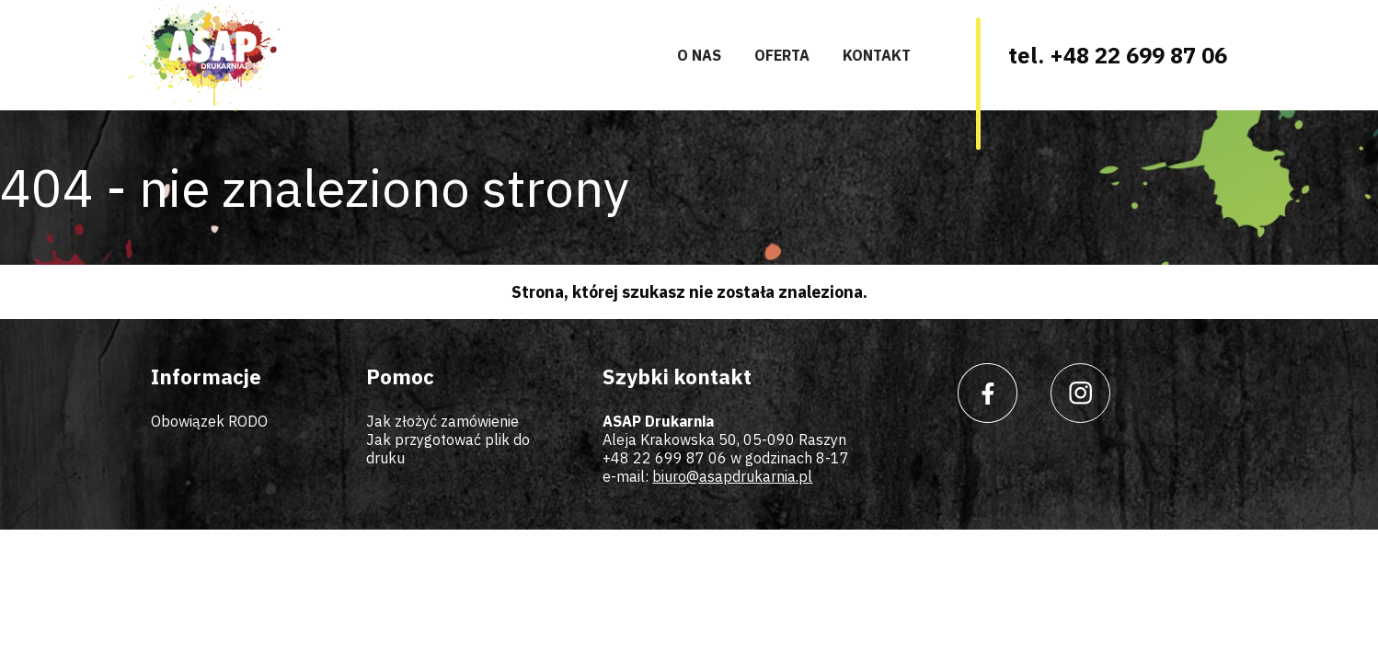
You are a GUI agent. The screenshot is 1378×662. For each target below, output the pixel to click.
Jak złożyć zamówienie (442, 421)
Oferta (782, 55)
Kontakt (877, 55)
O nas (699, 55)
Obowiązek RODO (209, 421)
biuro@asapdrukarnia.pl (732, 476)
